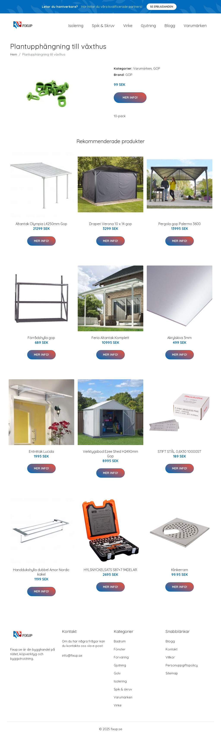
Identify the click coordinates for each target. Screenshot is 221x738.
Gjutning (148, 26)
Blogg (169, 26)
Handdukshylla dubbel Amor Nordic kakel (41, 573)
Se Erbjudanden (161, 6)
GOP (156, 70)
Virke (127, 26)
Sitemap (172, 675)
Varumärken (195, 26)
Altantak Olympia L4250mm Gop (41, 225)
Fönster (119, 651)
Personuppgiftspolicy (182, 667)
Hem (13, 56)
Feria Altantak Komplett (110, 339)
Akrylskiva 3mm (179, 339)
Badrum (120, 643)
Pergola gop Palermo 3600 (179, 225)
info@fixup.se (72, 657)
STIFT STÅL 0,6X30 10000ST (179, 453)
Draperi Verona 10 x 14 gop (110, 225)
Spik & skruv (123, 691)
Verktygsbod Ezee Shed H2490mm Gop (110, 455)
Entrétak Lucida (41, 453)
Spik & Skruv (103, 26)
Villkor (170, 659)
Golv (117, 675)
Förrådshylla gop (41, 339)
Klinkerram (179, 571)
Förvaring (121, 659)
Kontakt (171, 651)
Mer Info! (130, 99)
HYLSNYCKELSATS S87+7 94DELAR (110, 571)
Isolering (75, 26)
